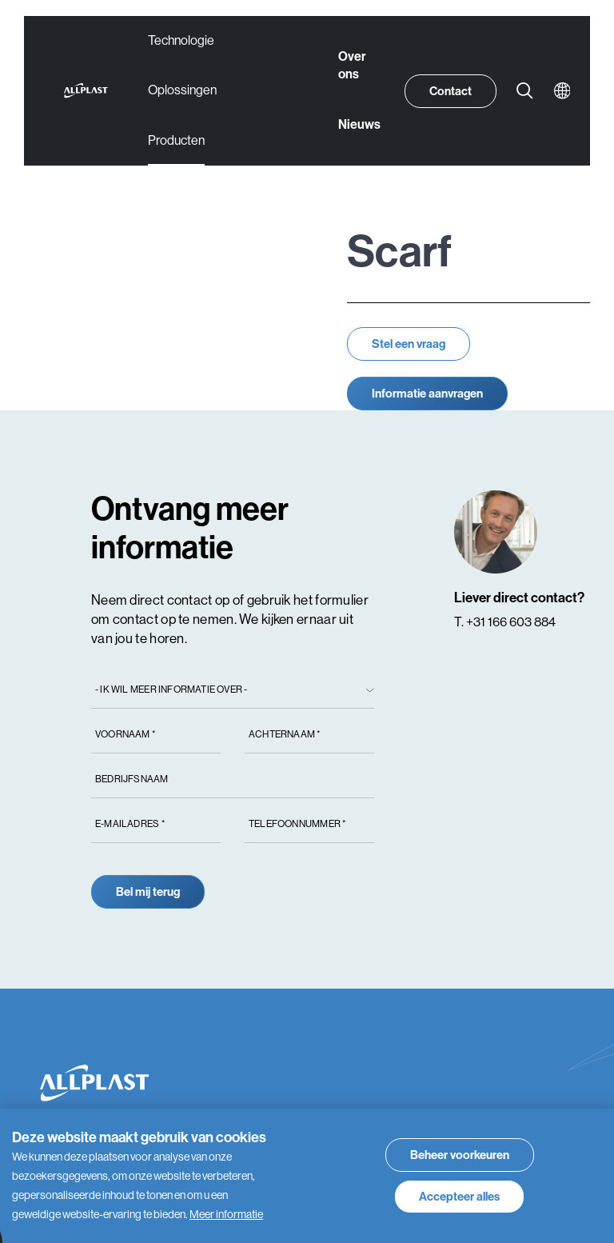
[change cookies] (459, 1155)
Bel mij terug (148, 892)
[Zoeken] (525, 91)
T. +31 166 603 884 (505, 621)
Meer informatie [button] (226, 1214)
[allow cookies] (459, 1196)
